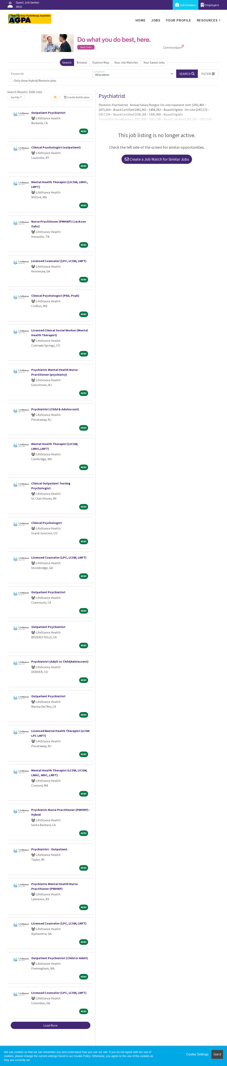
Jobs (155, 20)
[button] (208, 73)
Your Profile (178, 20)
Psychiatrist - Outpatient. (49, 849)
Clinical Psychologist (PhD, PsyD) (55, 296)
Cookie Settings (197, 1054)
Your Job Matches (126, 62)
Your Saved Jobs (154, 62)
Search (66, 62)
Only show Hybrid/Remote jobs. (35, 81)
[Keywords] (51, 73)
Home (140, 20)
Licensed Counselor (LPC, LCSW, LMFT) (59, 261)
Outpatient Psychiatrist (48, 113)
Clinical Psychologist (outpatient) (56, 147)
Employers (210, 4)
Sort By (15, 97)
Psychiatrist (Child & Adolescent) (55, 409)
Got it (217, 1054)
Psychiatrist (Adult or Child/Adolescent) (60, 661)
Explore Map (100, 62)
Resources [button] (207, 20)
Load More (50, 1025)
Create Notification (77, 97)
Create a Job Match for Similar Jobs (157, 159)
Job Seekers (185, 4)
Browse (82, 62)
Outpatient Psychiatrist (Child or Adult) (59, 958)
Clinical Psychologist (46, 523)
